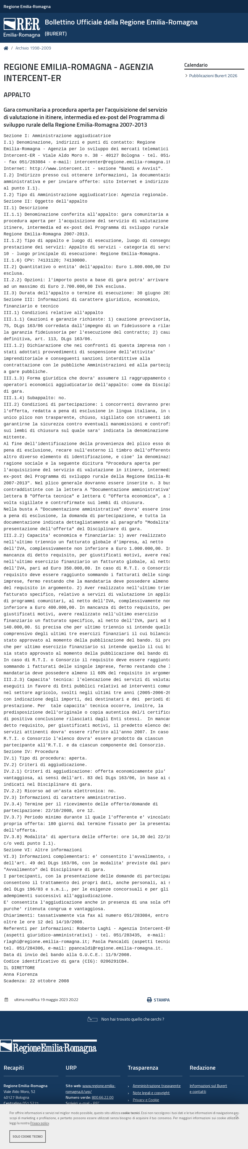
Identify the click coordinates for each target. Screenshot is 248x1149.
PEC (96, 1103)
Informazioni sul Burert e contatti (208, 1088)
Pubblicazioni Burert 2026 (213, 75)
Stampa (158, 1000)
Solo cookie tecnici (28, 1136)
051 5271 (31, 1103)
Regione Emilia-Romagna (27, 6)
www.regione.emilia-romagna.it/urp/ (91, 1088)
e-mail (84, 1103)
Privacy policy (39, 1123)
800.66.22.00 (103, 1097)
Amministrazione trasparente (157, 1086)
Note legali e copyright (151, 1093)
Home (7, 48)
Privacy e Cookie (146, 1100)
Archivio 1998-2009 (33, 48)
